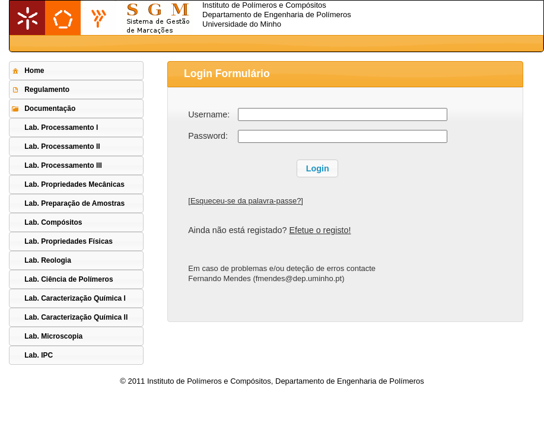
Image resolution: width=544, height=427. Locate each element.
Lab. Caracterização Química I (75, 298)
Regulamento (40, 89)
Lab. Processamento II (62, 146)
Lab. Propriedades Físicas (68, 241)
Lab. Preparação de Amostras (74, 203)
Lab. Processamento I (61, 127)
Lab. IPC (38, 355)
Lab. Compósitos (53, 222)
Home (27, 70)
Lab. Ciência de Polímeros (68, 279)
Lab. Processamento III (63, 165)
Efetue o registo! (320, 230)
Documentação (43, 108)
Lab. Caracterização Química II (76, 317)
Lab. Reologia (47, 260)
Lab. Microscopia (53, 336)
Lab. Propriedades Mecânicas (74, 184)
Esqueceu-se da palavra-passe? (245, 200)
